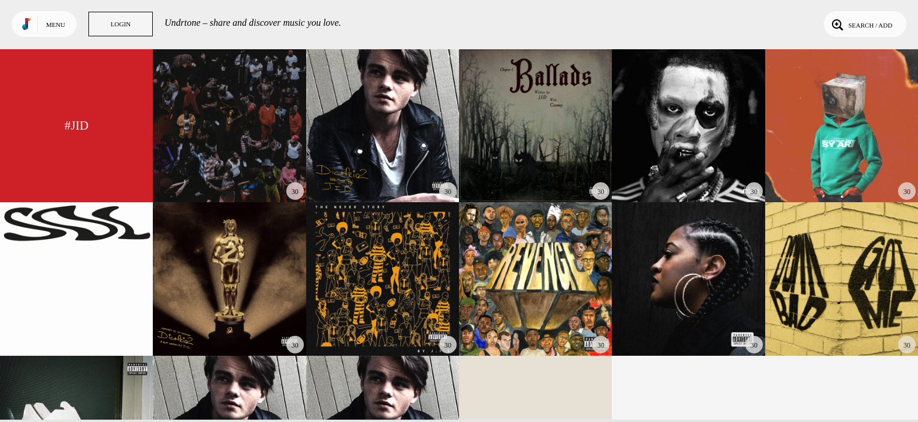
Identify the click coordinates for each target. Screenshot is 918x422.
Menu (55, 24)
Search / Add (861, 24)
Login (121, 24)
